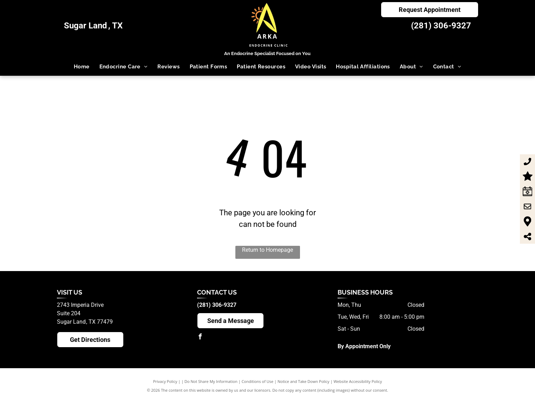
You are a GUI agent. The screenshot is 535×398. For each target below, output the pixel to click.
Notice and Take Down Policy (304, 381)
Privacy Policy (165, 381)
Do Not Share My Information (210, 381)
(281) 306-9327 (441, 26)
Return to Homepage (267, 250)
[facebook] (199, 337)
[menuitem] (81, 67)
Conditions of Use (258, 381)
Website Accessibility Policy (357, 381)
